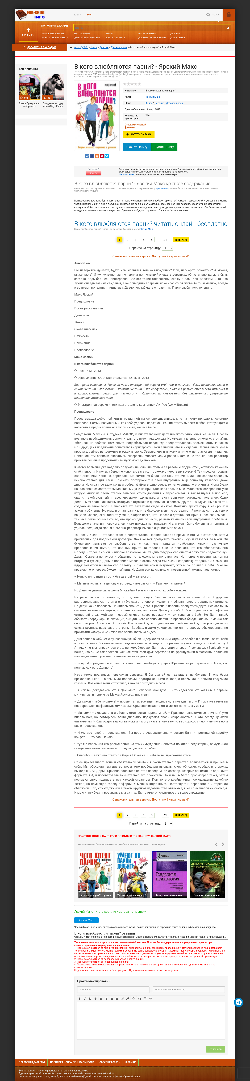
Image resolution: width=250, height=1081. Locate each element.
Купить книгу (164, 147)
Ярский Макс (152, 96)
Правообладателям (32, 1062)
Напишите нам (127, 174)
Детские (175, 33)
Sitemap (130, 1062)
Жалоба (93, 173)
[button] (79, 998)
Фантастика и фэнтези (55, 37)
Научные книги (147, 33)
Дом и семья (177, 37)
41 (165, 240)
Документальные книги (152, 37)
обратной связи (132, 1076)
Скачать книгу (136, 147)
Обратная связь (109, 1062)
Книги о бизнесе (115, 37)
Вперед (181, 240)
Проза (109, 33)
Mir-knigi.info (41, 15)
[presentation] (80, 998)
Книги (77, 15)
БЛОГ (89, 15)
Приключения (82, 33)
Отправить (216, 1049)
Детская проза (174, 103)
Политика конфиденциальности (72, 1062)
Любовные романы (53, 33)
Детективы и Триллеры (87, 37)
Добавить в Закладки (39, 47)
